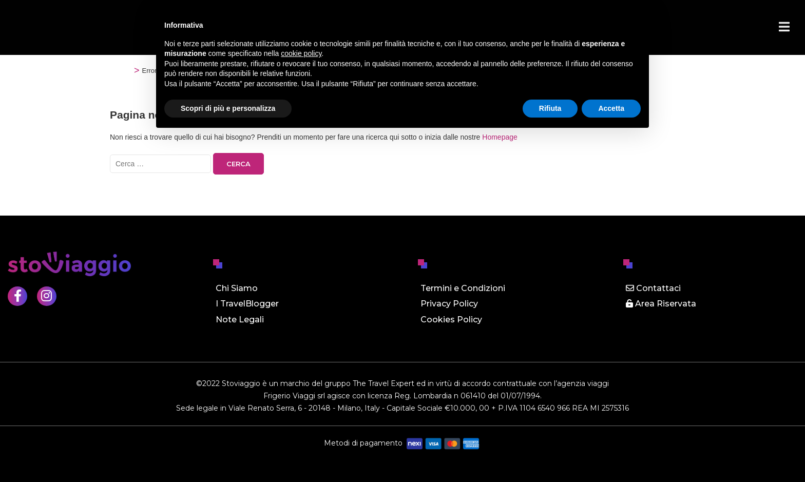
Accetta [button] (611, 108)
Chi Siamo (237, 288)
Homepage (500, 137)
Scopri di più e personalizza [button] (228, 108)
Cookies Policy (451, 319)
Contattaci (653, 288)
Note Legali (240, 319)
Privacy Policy (449, 304)
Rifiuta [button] (550, 108)
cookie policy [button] (301, 53)
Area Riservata (661, 304)
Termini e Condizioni (462, 288)
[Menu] (784, 26)
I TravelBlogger (247, 304)
